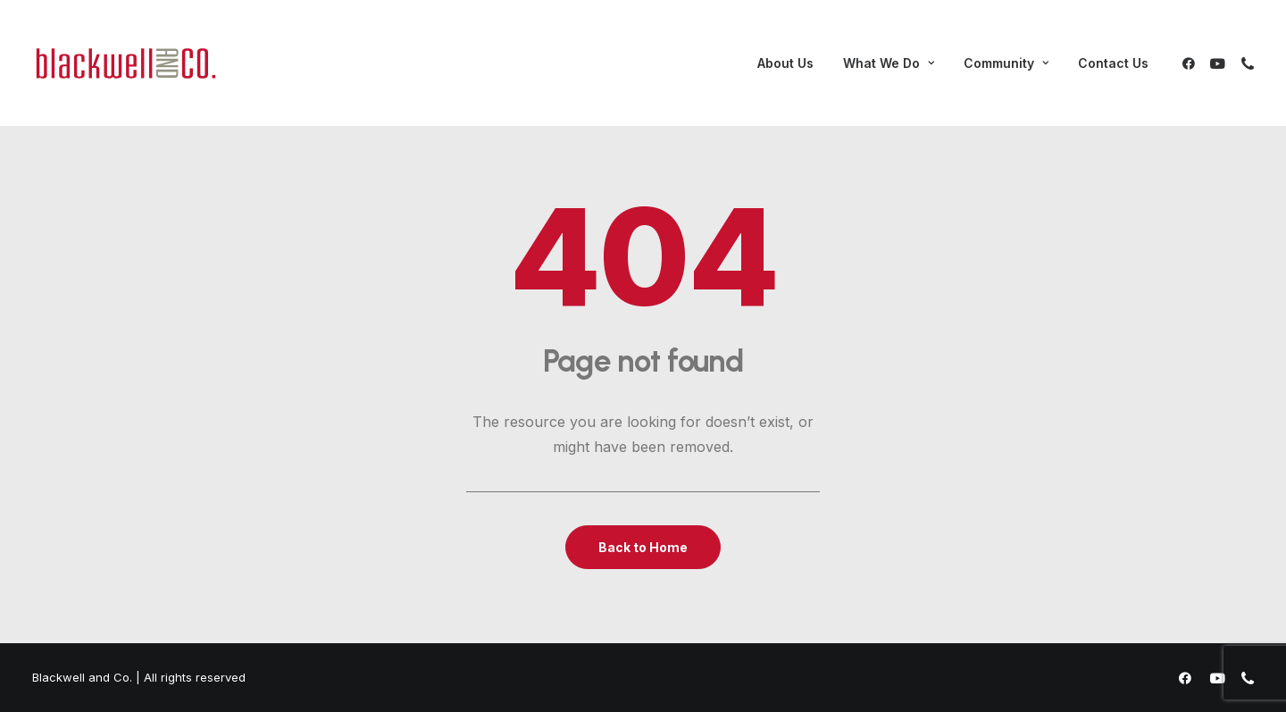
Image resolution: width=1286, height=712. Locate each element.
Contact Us (1113, 63)
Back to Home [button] (643, 547)
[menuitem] (785, 63)
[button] (1192, 63)
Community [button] (1006, 63)
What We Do (888, 63)
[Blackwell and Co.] (126, 63)
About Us (785, 63)
